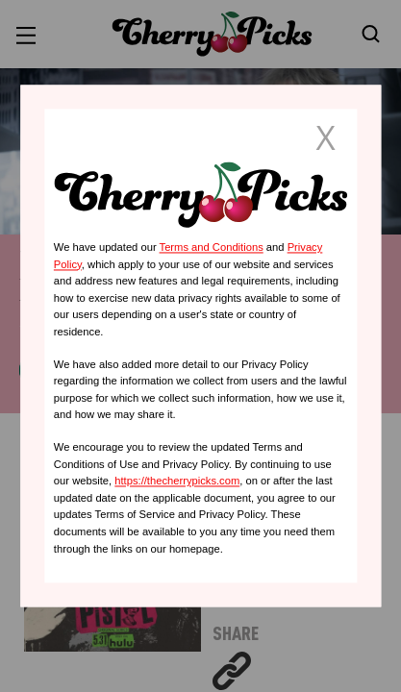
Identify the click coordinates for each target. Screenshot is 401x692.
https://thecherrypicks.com (176, 481)
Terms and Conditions (211, 247)
